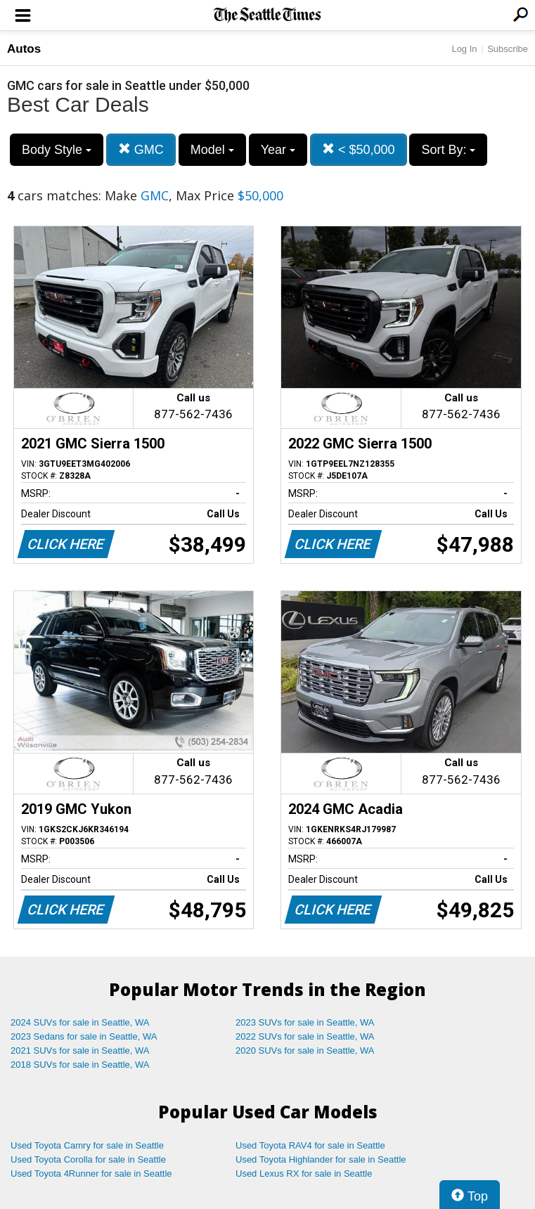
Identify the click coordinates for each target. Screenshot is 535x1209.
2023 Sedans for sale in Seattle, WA (84, 1036)
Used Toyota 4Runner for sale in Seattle (91, 1173)
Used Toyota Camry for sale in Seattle (87, 1145)
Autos (24, 49)
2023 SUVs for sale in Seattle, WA (305, 1022)
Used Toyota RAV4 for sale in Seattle (310, 1145)
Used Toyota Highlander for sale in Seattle (321, 1159)
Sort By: (448, 150)
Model (212, 150)
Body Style (56, 150)
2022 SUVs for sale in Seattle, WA (305, 1036)
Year (278, 150)
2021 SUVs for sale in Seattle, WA (80, 1050)
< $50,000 (358, 149)
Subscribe (507, 49)
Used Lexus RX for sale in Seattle (304, 1173)
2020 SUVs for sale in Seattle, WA (305, 1050)
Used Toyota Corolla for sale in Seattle (88, 1159)
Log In (464, 49)
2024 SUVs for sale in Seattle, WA (80, 1022)
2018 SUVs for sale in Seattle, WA (80, 1064)
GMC (141, 149)
